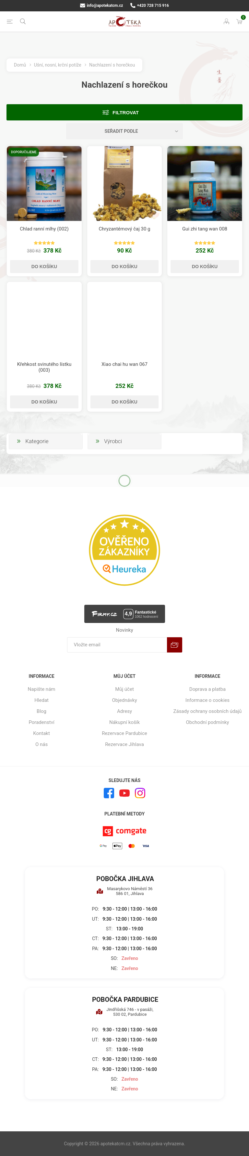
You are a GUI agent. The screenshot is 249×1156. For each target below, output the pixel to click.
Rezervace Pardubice (124, 733)
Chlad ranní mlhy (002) (44, 229)
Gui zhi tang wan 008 (204, 229)
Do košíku (44, 266)
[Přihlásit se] (117, 645)
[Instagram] (140, 793)
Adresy (124, 711)
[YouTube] (124, 793)
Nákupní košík (124, 722)
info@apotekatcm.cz (101, 5)
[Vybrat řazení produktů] (124, 131)
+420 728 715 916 (149, 5)
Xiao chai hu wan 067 (124, 364)
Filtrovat (126, 112)
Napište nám (41, 689)
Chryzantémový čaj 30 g (124, 229)
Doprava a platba (207, 689)
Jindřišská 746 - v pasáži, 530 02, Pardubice (124, 1012)
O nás (41, 744)
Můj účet (124, 689)
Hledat (41, 700)
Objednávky (124, 700)
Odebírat (174, 645)
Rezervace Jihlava (124, 744)
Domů (20, 65)
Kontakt (41, 733)
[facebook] (109, 793)
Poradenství (41, 722)
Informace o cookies (207, 700)
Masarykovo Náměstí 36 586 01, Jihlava (124, 891)
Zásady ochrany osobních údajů (207, 711)
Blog (41, 711)
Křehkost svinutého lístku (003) (44, 367)
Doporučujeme (23, 152)
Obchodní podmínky (207, 722)
